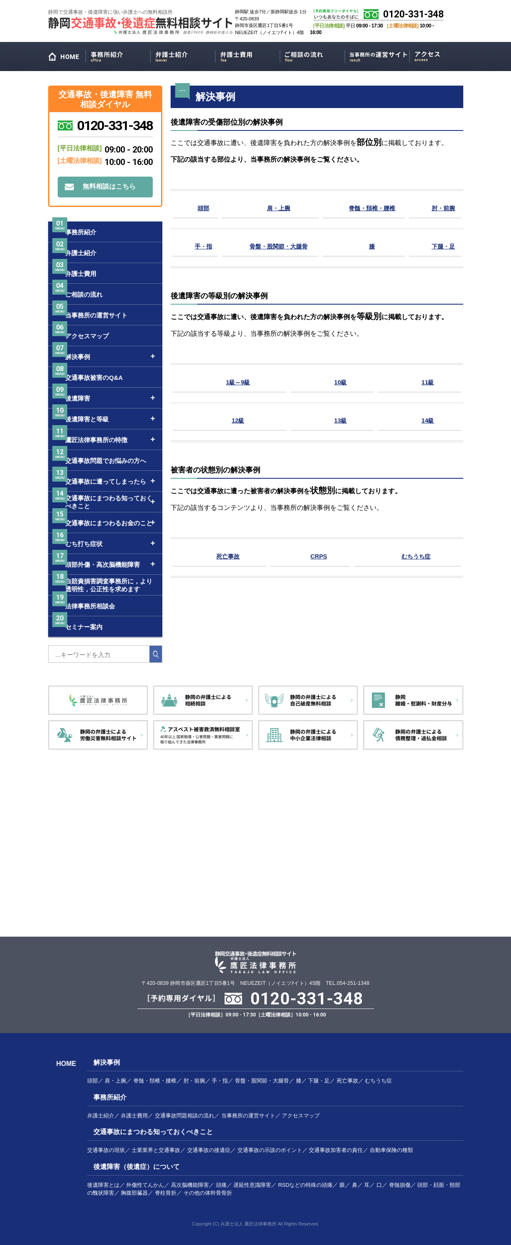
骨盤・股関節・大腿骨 (277, 245)
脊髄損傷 (400, 1185)
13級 (343, 420)
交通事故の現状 (106, 1150)
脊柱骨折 (165, 1193)
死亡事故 (228, 555)
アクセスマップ (442, 55)
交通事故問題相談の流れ (184, 1115)
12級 (240, 420)
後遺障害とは (103, 1185)
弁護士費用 (248, 55)
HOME (67, 58)
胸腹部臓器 (134, 1193)
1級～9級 (240, 381)
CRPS (318, 555)
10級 (343, 381)
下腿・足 (444, 245)
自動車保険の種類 (391, 1150)
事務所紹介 (118, 55)
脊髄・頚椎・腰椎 (373, 207)
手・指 (202, 245)
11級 (429, 381)
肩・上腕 (277, 207)
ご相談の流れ (312, 55)
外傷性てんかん (145, 1185)
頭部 (202, 207)
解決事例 (106, 1062)
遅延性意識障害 (252, 1185)
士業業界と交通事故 (156, 1150)
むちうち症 (414, 555)
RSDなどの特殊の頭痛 (305, 1185)
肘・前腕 (444, 207)
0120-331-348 (413, 14)
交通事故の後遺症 (208, 1150)
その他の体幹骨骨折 (207, 1193)
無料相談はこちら (109, 186)
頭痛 (221, 1185)
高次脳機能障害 (190, 1185)
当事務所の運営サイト (377, 55)
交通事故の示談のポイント (269, 1150)
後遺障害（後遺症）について (136, 1166)
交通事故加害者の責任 (336, 1150)
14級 (429, 420)
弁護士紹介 (183, 55)
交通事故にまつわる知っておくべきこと (153, 1131)
